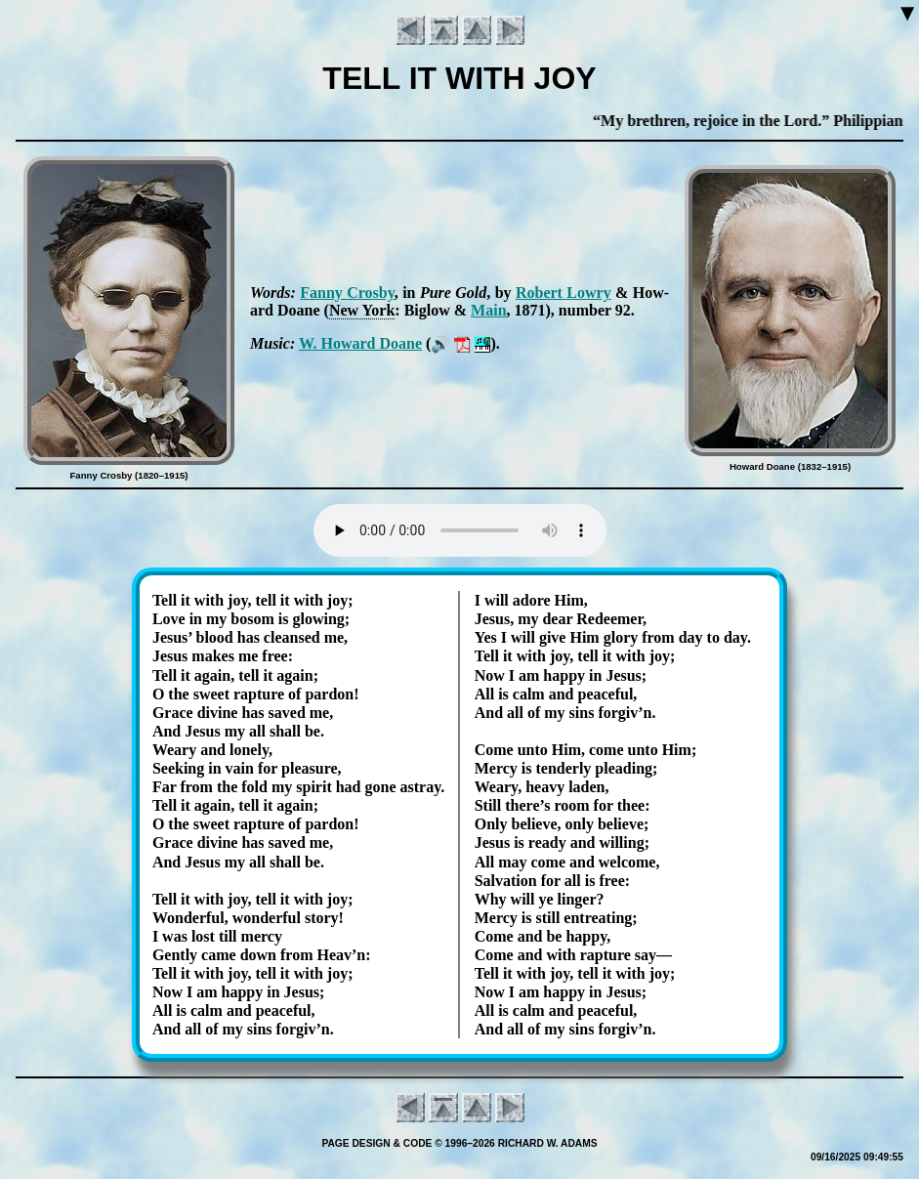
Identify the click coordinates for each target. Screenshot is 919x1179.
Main (488, 310)
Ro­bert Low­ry (563, 292)
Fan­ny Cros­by (347, 292)
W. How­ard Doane (360, 343)
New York (362, 310)
